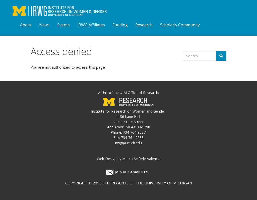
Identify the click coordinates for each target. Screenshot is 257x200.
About (26, 25)
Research (144, 25)
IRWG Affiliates (91, 25)
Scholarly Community (180, 25)
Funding (120, 25)
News (44, 25)
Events (63, 25)
